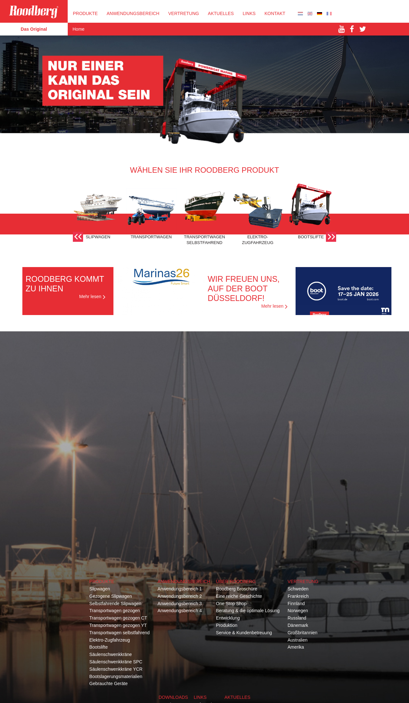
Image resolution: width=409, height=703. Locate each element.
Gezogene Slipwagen (110, 596)
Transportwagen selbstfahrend (119, 632)
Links (249, 13)
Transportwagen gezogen (114, 610)
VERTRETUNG (183, 13)
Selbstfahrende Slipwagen (115, 603)
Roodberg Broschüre (236, 588)
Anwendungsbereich (133, 13)
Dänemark (298, 625)
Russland (297, 617)
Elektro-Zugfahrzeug (109, 640)
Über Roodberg (236, 581)
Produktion (226, 625)
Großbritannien (302, 632)
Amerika (296, 647)
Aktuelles (221, 13)
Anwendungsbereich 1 (180, 588)
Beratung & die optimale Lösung (248, 610)
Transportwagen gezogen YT (118, 625)
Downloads (173, 697)
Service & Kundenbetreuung (244, 632)
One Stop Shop (231, 603)
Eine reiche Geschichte (239, 596)
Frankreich (298, 596)
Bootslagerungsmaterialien (116, 676)
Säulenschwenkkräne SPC (116, 661)
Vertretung (303, 581)
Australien (297, 640)
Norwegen (298, 610)
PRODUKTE (85, 13)
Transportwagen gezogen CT (118, 617)
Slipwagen (99, 588)
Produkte (101, 581)
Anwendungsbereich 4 (180, 610)
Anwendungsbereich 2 (180, 596)
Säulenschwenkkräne (110, 654)
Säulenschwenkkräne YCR (116, 669)
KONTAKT (275, 13)
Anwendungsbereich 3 (180, 603)
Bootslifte (98, 647)
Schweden (298, 588)
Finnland (296, 603)
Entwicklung (228, 617)
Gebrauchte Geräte (108, 683)
